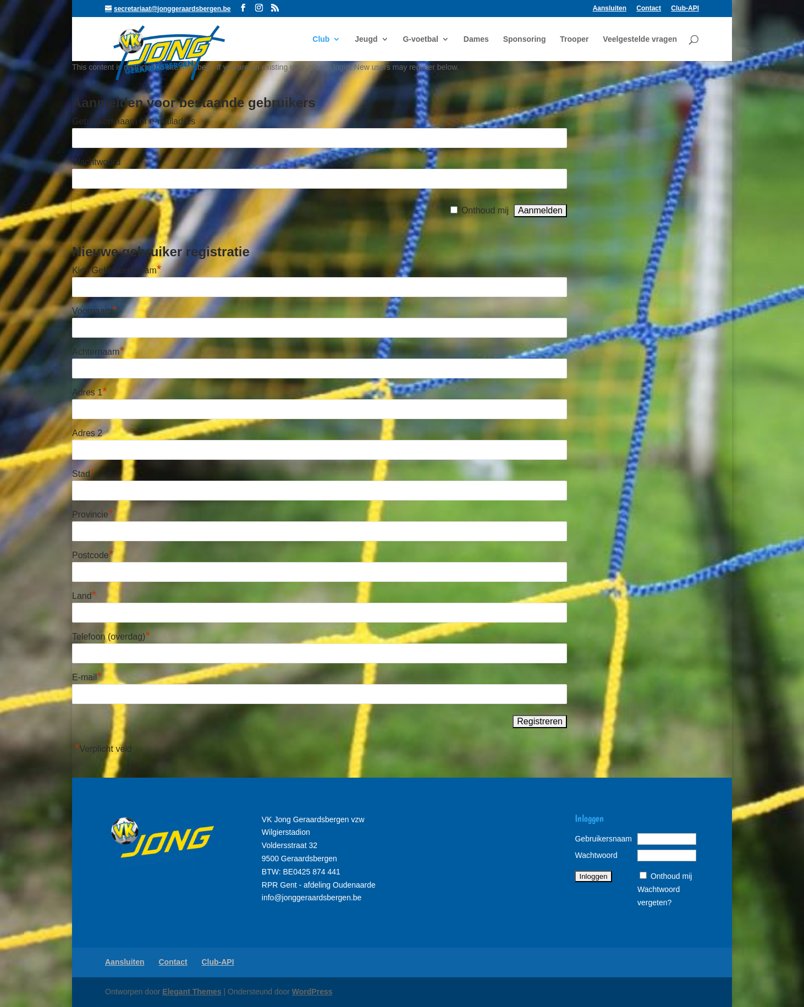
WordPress (312, 991)
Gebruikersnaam (603, 838)
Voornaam (94, 311)
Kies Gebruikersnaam (116, 270)
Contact (648, 8)
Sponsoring (524, 39)
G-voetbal (420, 39)
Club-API (685, 8)
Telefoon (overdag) (111, 636)
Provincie (92, 514)
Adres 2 (87, 433)
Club (320, 39)
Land (84, 596)
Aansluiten (609, 8)
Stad (83, 473)
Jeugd (366, 39)
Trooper (574, 39)
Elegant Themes (191, 991)
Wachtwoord (96, 162)
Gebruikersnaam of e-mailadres (133, 121)
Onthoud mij (485, 210)
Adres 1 (89, 392)
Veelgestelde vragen (640, 39)
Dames (476, 39)
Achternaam (98, 351)
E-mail (87, 677)
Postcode (92, 555)
